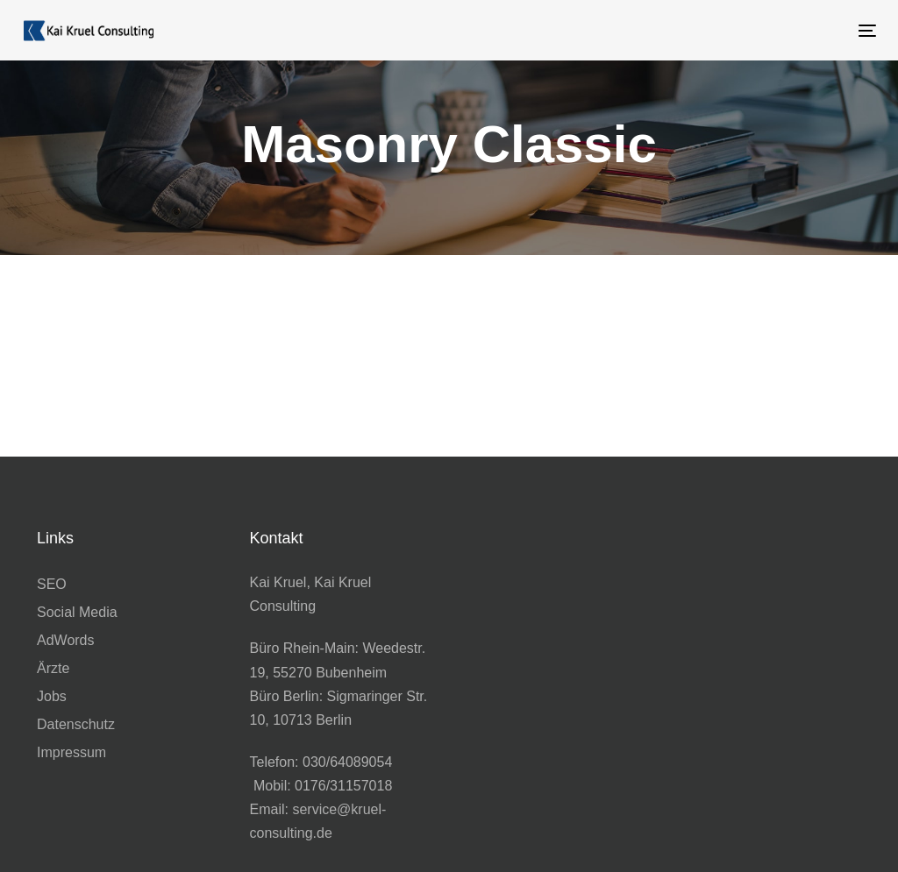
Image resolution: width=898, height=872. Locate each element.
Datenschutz (76, 724)
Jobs (52, 696)
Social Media (77, 612)
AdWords (66, 640)
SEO (52, 584)
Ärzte (53, 668)
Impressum (71, 752)
